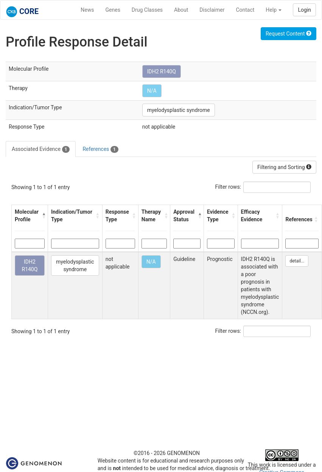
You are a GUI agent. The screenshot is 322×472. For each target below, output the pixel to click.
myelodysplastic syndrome (178, 110)
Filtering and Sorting (284, 167)
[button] (43, 215)
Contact (245, 10)
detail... (296, 261)
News (87, 10)
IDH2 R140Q (161, 71)
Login (304, 10)
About (181, 10)
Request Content (288, 34)
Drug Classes (147, 10)
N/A (152, 91)
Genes (113, 10)
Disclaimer (211, 10)
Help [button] (274, 10)
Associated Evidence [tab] (41, 149)
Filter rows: (228, 187)
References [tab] (100, 149)
